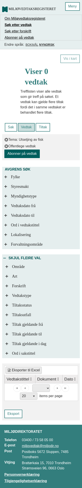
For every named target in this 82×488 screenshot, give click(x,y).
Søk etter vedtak (18, 25)
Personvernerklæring (22, 474)
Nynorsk (46, 44)
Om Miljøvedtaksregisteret (25, 18)
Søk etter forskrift (18, 31)
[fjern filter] (6, 139)
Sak (11, 127)
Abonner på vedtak (19, 37)
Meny (72, 6)
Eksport (13, 414)
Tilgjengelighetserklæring (25, 481)
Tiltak (43, 127)
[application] (41, 392)
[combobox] (28, 396)
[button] (34, 396)
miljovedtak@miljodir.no (40, 446)
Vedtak (26, 127)
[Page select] (41, 388)
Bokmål (32, 44)
